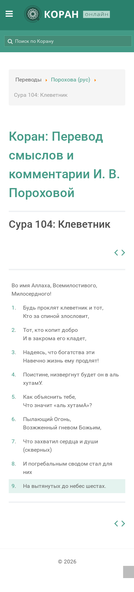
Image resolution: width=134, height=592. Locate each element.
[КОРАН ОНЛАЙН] (67, 15)
